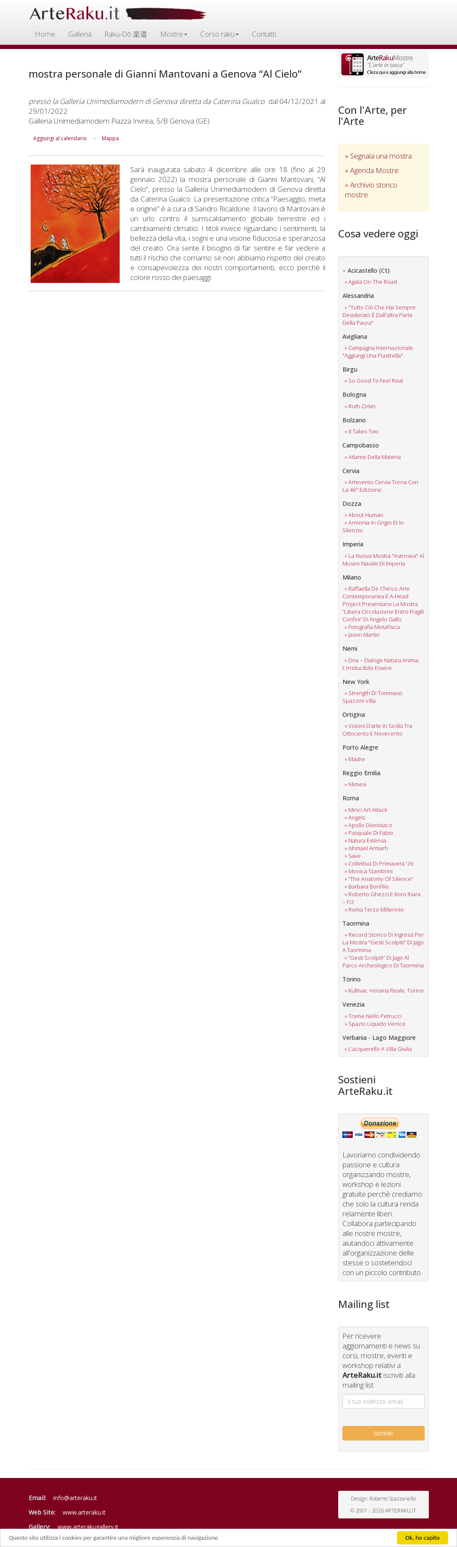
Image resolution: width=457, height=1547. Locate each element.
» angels (355, 817)
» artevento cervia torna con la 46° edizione (380, 486)
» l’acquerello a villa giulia (378, 1049)
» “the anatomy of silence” (379, 879)
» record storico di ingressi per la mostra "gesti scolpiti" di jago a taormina (383, 942)
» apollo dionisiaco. (369, 825)
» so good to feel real (374, 380)
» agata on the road (371, 282)
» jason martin (362, 634)
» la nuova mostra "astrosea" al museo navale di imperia (383, 559)
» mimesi (355, 784)
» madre (355, 759)
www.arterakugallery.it (87, 1527)
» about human (364, 515)
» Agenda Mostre (372, 170)
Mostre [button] (173, 34)
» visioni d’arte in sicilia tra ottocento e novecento (377, 729)
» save (353, 856)
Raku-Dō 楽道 (125, 34)
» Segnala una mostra (378, 156)
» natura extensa (365, 840)
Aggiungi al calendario (60, 138)
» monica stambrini (369, 871)
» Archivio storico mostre (371, 189)
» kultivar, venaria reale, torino (384, 990)
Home (45, 34)
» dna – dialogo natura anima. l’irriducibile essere (381, 664)
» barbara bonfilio (367, 886)
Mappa (110, 138)
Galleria (80, 34)
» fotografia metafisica (372, 627)
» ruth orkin (360, 406)
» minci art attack (366, 810)
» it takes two (362, 431)
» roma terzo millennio (374, 909)
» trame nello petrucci (373, 1016)
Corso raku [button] (219, 34)
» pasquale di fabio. (369, 833)
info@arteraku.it (75, 1498)
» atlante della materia (373, 457)
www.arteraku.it (84, 1512)
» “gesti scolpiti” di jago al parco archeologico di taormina (383, 961)
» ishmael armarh (366, 848)
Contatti (264, 34)
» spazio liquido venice (375, 1023)
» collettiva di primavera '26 (379, 863)
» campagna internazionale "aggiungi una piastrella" (377, 351)
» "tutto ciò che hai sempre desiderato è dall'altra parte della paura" (379, 314)
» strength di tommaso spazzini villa (372, 696)
